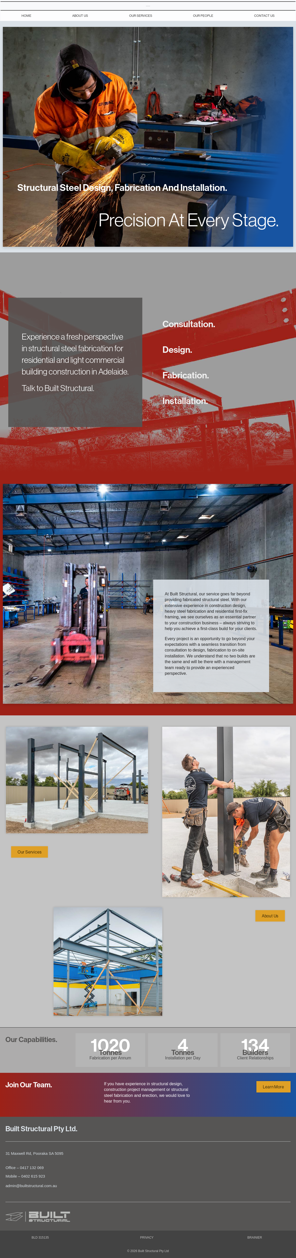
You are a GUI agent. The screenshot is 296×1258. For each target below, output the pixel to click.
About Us (80, 16)
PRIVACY (146, 1237)
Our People (203, 16)
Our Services (140, 16)
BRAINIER (254, 1237)
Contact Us (264, 16)
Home (26, 16)
